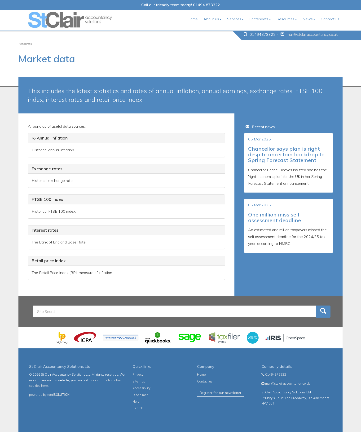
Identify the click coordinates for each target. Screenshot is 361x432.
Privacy (137, 374)
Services (235, 19)
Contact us (330, 19)
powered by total (49, 394)
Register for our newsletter (220, 393)
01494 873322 (206, 4)
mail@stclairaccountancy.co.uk (312, 34)
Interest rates (45, 230)
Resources (287, 19)
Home (193, 19)
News (309, 19)
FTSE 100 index (47, 199)
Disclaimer (140, 395)
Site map (138, 381)
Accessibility (141, 388)
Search (137, 408)
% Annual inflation (50, 138)
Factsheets (260, 19)
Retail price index (49, 260)
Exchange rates (47, 168)
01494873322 (273, 374)
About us (212, 19)
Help (135, 401)
